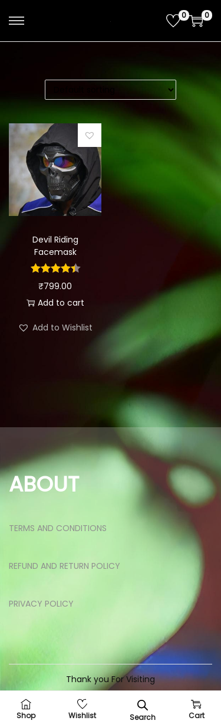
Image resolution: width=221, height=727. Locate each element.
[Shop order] (110, 89)
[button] (89, 135)
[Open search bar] (143, 705)
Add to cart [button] (55, 303)
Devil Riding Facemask (55, 246)
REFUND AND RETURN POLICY (64, 566)
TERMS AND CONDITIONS (58, 528)
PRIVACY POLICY (41, 604)
